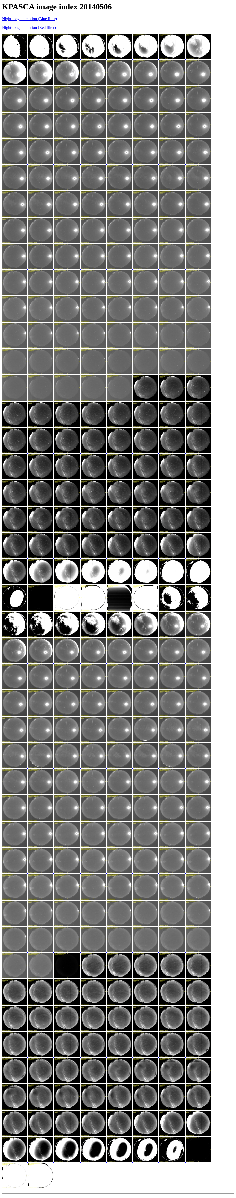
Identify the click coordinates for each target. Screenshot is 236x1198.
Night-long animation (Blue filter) (29, 19)
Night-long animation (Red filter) (29, 27)
